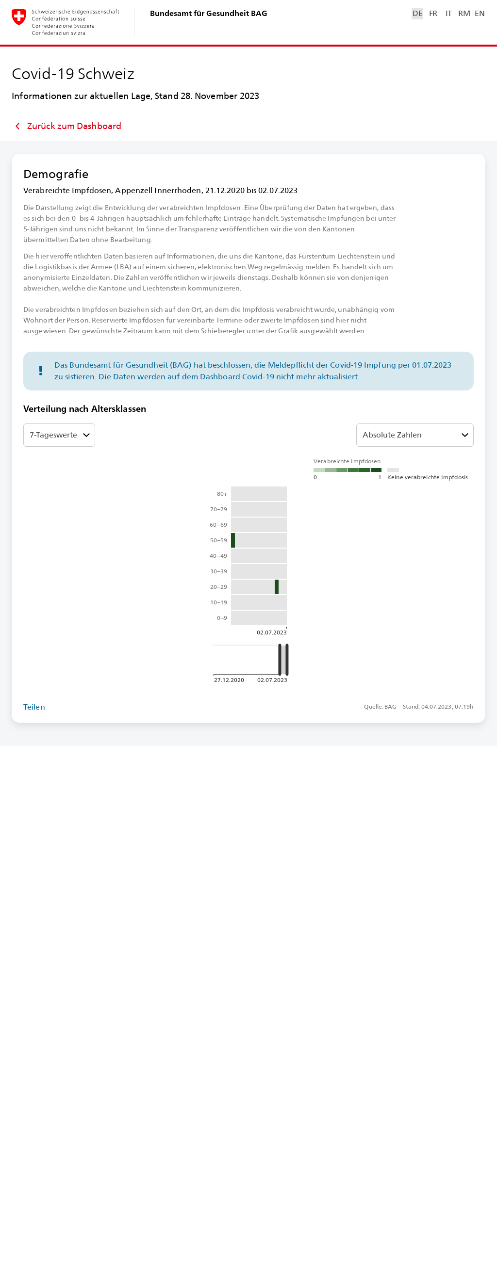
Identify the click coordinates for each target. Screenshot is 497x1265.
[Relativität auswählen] (415, 435)
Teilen (34, 707)
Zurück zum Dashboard (66, 126)
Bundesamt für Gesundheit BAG (208, 13)
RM (464, 13)
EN (479, 13)
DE (417, 13)
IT (449, 13)
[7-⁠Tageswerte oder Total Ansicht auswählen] (59, 435)
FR (433, 13)
